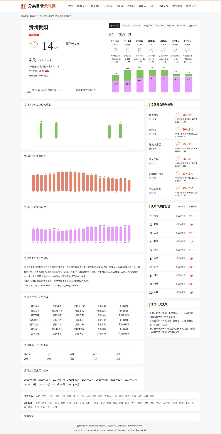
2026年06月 (30, 379)
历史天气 (191, 6)
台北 (121, 403)
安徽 (146, 396)
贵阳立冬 (35, 333)
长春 (175, 403)
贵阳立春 (35, 311)
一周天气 (148, 25)
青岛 (43, 407)
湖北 (57, 396)
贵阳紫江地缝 (156, 174)
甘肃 (51, 396)
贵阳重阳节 (79, 329)
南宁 (102, 403)
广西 (115, 396)
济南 (181, 403)
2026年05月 (45, 379)
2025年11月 (131, 379)
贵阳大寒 (101, 306)
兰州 (36, 407)
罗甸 (156, 224)
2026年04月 (59, 379)
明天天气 (125, 25)
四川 (127, 396)
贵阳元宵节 (57, 311)
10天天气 (159, 25)
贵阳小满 (101, 315)
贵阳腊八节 (79, 306)
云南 (38, 396)
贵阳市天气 (53, 16)
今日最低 (193, 206)
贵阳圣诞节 (123, 333)
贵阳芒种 (57, 320)
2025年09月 (45, 384)
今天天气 (114, 25)
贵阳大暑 (124, 320)
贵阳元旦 (35, 306)
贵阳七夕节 (35, 324)
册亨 (156, 241)
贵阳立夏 (79, 315)
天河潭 (152, 130)
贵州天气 (43, 16)
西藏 (134, 396)
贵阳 (82, 403)
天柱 (156, 292)
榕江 (156, 215)
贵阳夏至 (79, 320)
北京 (121, 396)
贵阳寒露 (101, 329)
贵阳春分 (124, 311)
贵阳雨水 (79, 311)
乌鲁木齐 (167, 403)
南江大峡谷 (155, 188)
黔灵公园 (154, 159)
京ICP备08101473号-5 (139, 430)
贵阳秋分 (35, 329)
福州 (69, 403)
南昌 (188, 403)
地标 (152, 6)
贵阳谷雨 (57, 315)
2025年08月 (59, 384)
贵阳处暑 (79, 324)
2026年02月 (88, 379)
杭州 (88, 403)
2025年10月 (30, 384)
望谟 (156, 249)
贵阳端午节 (35, 320)
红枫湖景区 (155, 144)
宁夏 (63, 396)
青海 (44, 396)
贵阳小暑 (101, 320)
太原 (109, 403)
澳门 (75, 396)
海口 (115, 403)
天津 (69, 396)
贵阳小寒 (57, 306)
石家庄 (95, 403)
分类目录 (42, 6)
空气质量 (177, 6)
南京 (127, 403)
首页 (70, 6)
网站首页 (24, 16)
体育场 (142, 6)
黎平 (156, 275)
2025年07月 (73, 384)
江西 (88, 396)
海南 (94, 396)
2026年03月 (73, 379)
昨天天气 (181, 25)
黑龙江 (108, 396)
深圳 (146, 403)
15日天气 (170, 25)
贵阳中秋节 (123, 324)
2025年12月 (117, 379)
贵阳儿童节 (123, 315)
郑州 (140, 403)
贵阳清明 (35, 315)
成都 (30, 407)
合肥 (63, 403)
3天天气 (136, 25)
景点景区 (96, 6)
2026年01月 (102, 379)
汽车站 (131, 6)
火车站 (108, 6)
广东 (82, 396)
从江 (156, 232)
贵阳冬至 (101, 333)
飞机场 (119, 6)
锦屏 (156, 283)
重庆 (152, 396)
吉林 (140, 396)
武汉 (44, 403)
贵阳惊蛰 (101, 311)
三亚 (55, 407)
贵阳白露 (101, 324)
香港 (152, 403)
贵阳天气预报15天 (162, 332)
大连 (134, 403)
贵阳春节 (124, 306)
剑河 (156, 266)
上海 (100, 396)
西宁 (158, 403)
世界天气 (163, 6)
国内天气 (82, 6)
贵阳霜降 (124, 329)
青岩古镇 (154, 115)
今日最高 (181, 206)
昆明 (38, 403)
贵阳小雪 (57, 333)
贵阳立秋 (57, 324)
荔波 (156, 258)
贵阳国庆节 (57, 329)
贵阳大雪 (79, 333)
